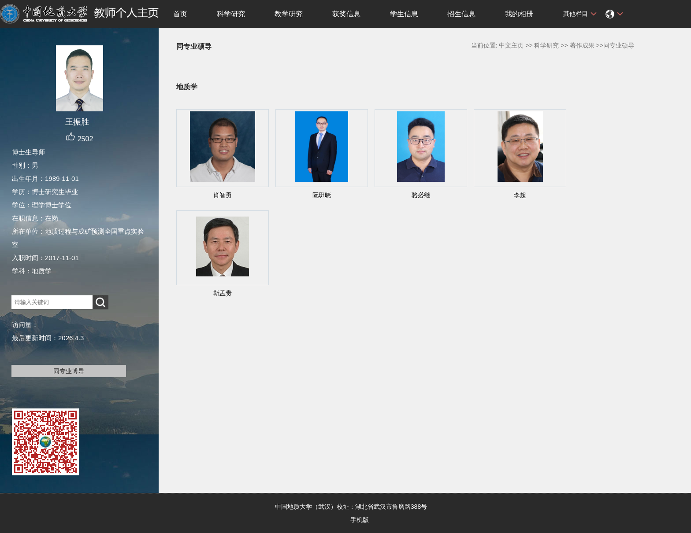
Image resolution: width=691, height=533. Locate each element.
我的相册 (519, 14)
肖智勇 (222, 194)
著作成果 (582, 45)
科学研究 (231, 14)
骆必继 (421, 194)
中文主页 (511, 45)
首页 (180, 14)
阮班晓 (321, 194)
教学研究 (289, 14)
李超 (520, 194)
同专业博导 (68, 371)
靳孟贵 (222, 293)
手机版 (359, 519)
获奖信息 (346, 14)
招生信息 (461, 14)
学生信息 (404, 14)
